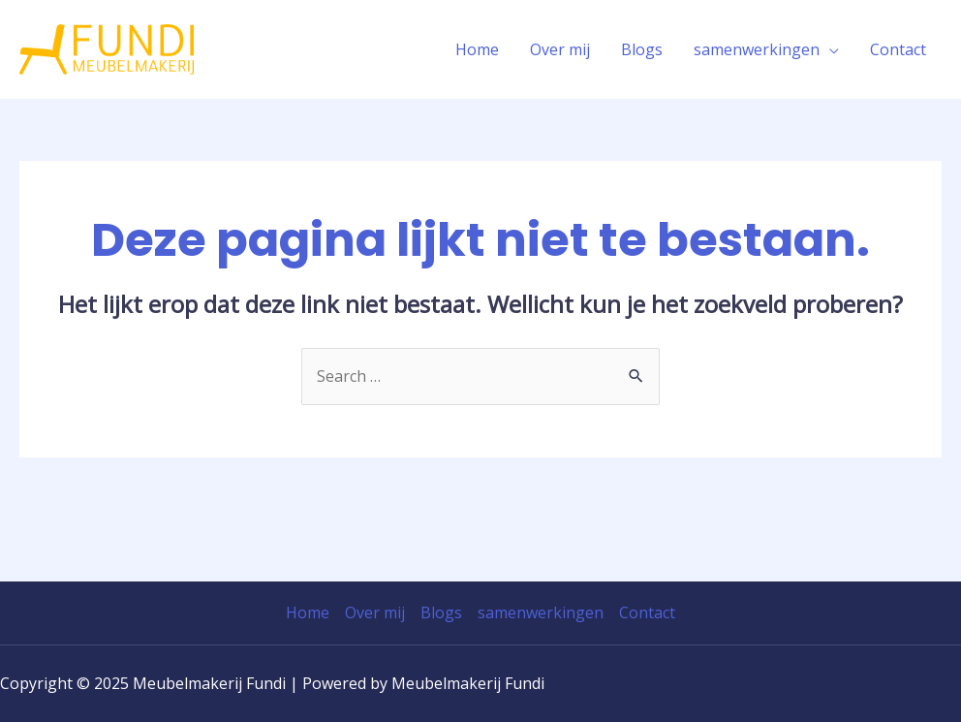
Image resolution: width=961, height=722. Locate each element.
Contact (898, 49)
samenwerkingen (757, 49)
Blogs (642, 49)
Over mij (560, 49)
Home (477, 49)
